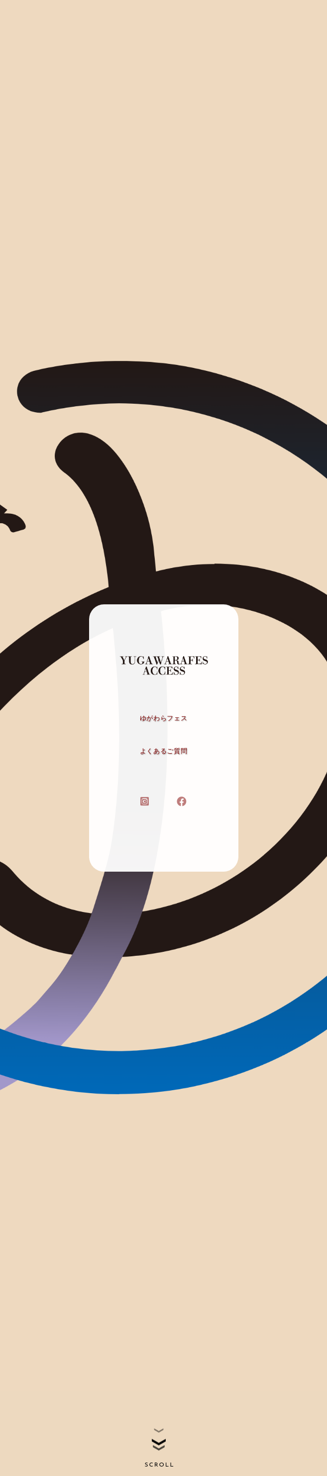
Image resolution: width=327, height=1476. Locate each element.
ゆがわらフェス (164, 718)
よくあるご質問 (164, 751)
